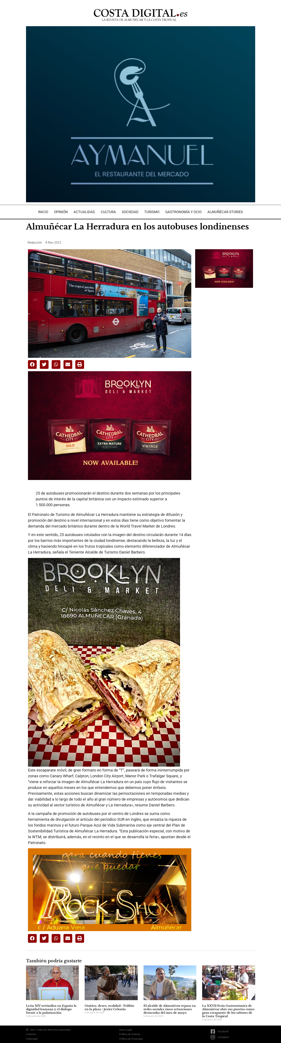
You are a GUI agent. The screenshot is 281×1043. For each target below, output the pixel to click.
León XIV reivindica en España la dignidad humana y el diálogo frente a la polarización (51, 1009)
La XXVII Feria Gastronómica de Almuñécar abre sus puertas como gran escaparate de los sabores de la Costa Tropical (228, 1011)
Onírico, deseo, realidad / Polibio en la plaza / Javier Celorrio (109, 1007)
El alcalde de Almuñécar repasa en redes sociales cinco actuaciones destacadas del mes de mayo (170, 1009)
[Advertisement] (224, 352)
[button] (32, 364)
